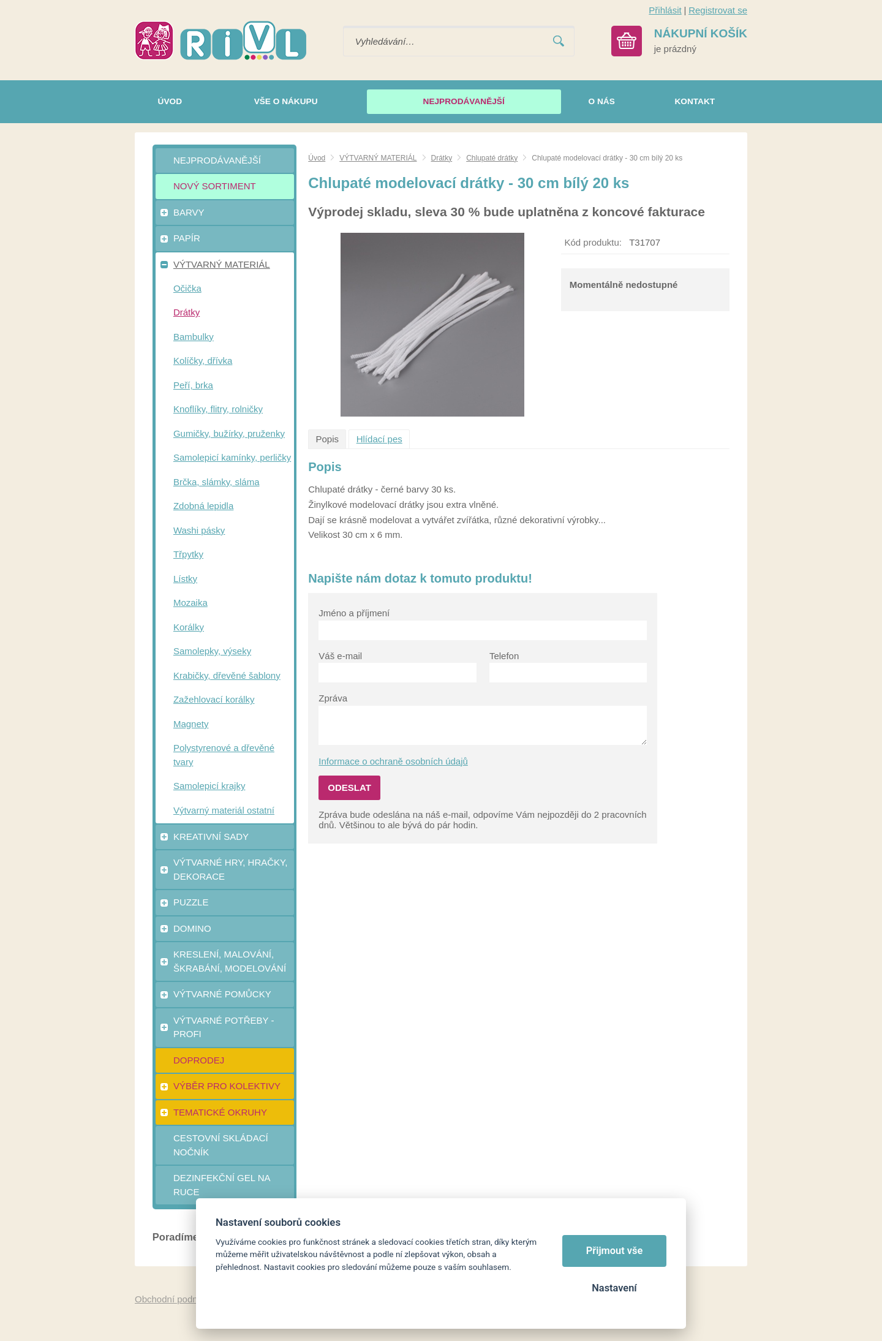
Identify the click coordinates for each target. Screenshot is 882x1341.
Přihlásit (665, 10)
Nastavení (614, 1288)
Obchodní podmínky (176, 1299)
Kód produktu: (593, 242)
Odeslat (349, 787)
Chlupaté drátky (492, 158)
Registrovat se (717, 10)
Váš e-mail (340, 656)
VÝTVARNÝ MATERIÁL (378, 158)
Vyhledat (558, 41)
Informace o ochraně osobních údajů (393, 761)
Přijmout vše (614, 1250)
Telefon (504, 656)
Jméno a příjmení (354, 613)
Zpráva (332, 698)
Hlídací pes (379, 439)
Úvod (316, 158)
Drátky (442, 158)
